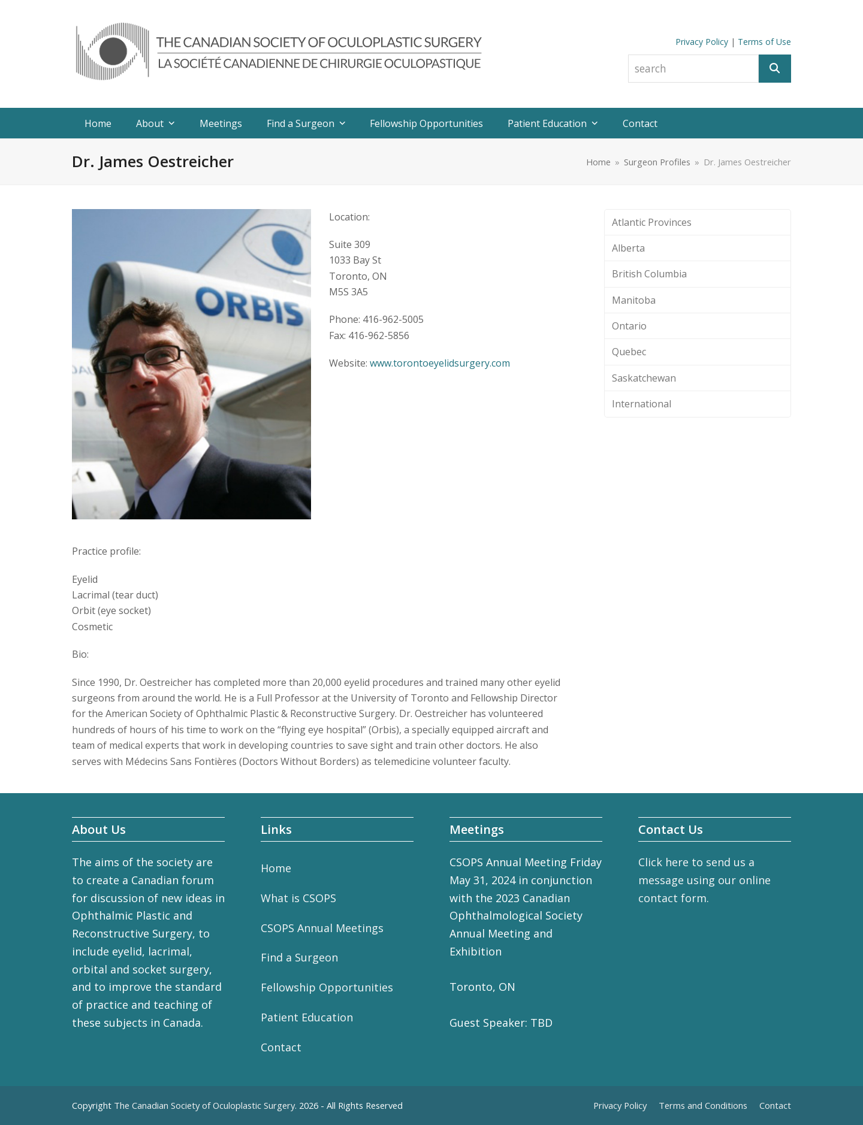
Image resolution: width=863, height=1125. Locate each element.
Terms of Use (764, 41)
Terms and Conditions (703, 1105)
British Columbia (649, 273)
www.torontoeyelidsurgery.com (440, 363)
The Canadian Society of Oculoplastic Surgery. (205, 1105)
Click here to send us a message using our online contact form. (704, 880)
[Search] (775, 69)
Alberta (628, 248)
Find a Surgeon (299, 957)
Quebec (629, 351)
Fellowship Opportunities (327, 987)
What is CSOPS (298, 898)
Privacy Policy (701, 41)
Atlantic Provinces (652, 222)
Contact (281, 1047)
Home (276, 868)
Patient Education (307, 1017)
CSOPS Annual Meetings (322, 928)
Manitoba (634, 300)
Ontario (629, 325)
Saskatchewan (644, 378)
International (641, 403)
